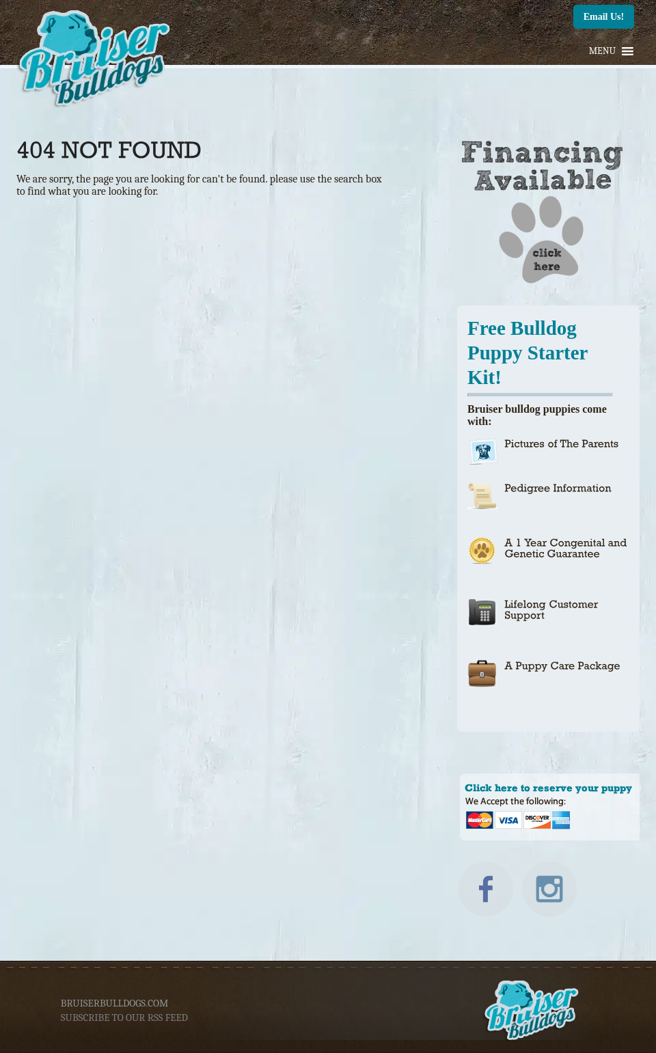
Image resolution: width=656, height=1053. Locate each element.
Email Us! (604, 17)
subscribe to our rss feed (124, 1017)
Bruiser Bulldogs (95, 61)
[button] (602, 51)
